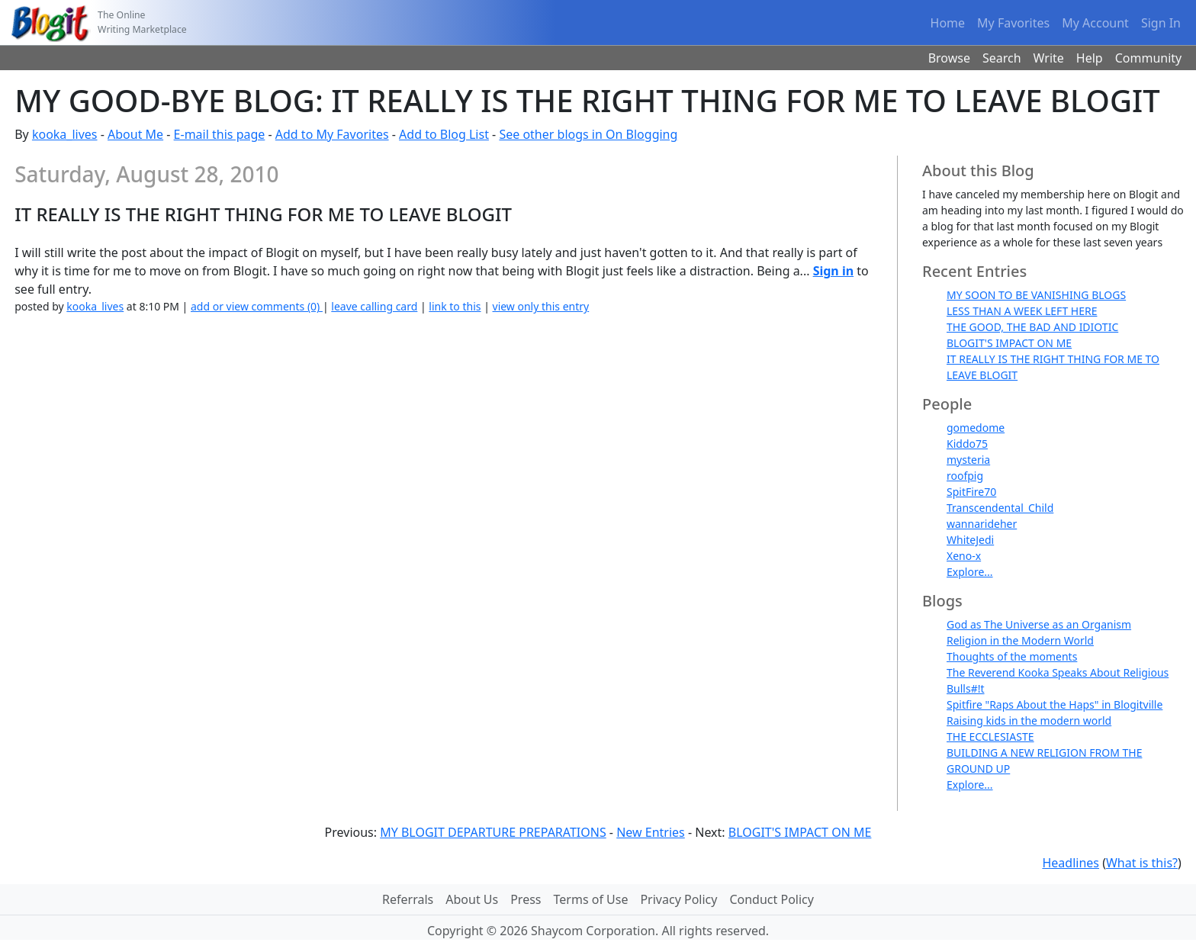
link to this (455, 306)
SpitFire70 (971, 491)
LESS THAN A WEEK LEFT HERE (1022, 311)
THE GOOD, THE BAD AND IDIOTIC (1032, 327)
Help (1089, 58)
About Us (471, 899)
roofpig (965, 475)
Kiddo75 (967, 443)
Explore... (970, 571)
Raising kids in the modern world (1029, 720)
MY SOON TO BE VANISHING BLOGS (1036, 295)
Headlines (1070, 862)
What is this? (1142, 862)
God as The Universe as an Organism (1039, 624)
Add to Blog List (444, 134)
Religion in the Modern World (1020, 640)
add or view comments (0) (257, 306)
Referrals (407, 899)
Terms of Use (591, 899)
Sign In (1161, 22)
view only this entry (541, 306)
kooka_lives (65, 134)
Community (1148, 58)
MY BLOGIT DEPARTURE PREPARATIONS (493, 832)
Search (1001, 58)
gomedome (976, 427)
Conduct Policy (771, 899)
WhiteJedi (970, 539)
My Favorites (1013, 22)
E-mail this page (219, 134)
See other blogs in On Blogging (588, 134)
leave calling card (374, 306)
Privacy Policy (678, 899)
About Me (135, 134)
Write (1049, 58)
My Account (1095, 22)
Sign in (833, 270)
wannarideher (982, 523)
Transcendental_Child (1000, 507)
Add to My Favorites (332, 134)
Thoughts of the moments (1012, 656)
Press (525, 899)
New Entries (650, 832)
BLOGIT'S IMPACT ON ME (1009, 343)
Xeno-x (964, 555)
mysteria (968, 459)
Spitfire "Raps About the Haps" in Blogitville (1054, 704)
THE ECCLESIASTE (990, 736)
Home (948, 22)
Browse (949, 58)
